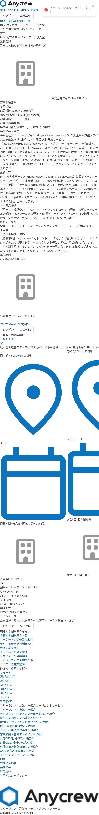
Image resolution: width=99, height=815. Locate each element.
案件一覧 (5, 10)
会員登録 (25, 15)
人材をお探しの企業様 (24, 10)
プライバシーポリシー (13, 775)
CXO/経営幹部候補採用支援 (17, 751)
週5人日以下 (7, 693)
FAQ (2, 759)
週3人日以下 (7, 685)
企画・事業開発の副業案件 (16, 643)
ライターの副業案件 (12, 664)
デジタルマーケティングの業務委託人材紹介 (27, 713)
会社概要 (5, 767)
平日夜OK (6, 701)
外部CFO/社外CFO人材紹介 (16, 738)
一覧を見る (7, 339)
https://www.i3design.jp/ (15, 324)
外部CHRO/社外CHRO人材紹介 (19, 746)
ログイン (8, 15)
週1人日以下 (7, 676)
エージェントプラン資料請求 (18, 755)
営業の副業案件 (9, 648)
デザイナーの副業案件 (13, 656)
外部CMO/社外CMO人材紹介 (17, 742)
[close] (93, 6)
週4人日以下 (7, 689)
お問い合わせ (8, 763)
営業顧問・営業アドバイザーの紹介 (22, 734)
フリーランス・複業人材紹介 (18, 709)
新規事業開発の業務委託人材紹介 (20, 718)
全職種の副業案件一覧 (13, 635)
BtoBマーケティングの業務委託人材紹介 (25, 722)
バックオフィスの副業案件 (16, 660)
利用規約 (5, 771)
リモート (5, 672)
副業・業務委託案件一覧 (15, 21)
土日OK (4, 697)
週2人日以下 (7, 681)
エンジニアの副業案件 (13, 652)
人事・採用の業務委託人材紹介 (19, 730)
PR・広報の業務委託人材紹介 (18, 726)
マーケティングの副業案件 (16, 639)
